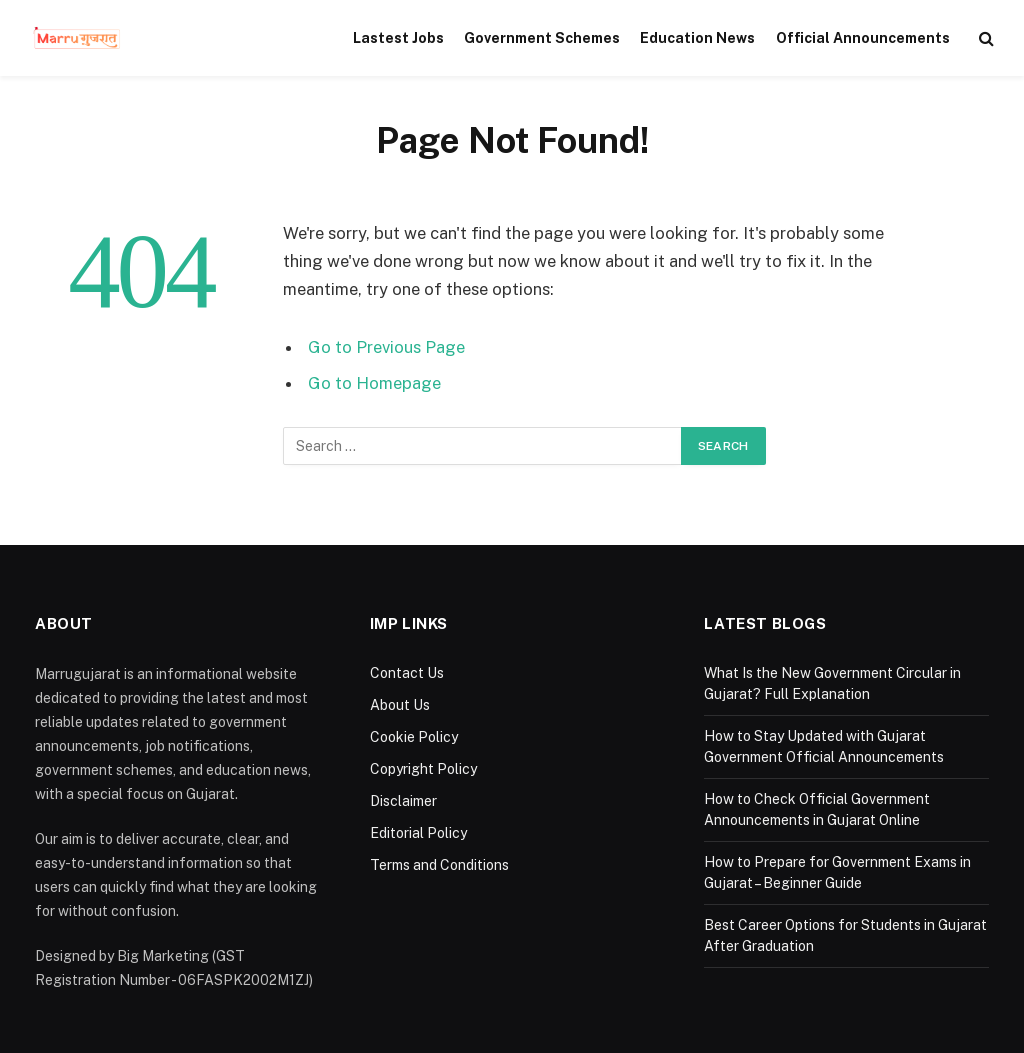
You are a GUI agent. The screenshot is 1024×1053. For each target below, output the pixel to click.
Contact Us (407, 673)
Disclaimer (403, 801)
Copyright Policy (423, 769)
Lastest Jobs (398, 38)
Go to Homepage (374, 383)
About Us (400, 705)
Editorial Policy (418, 833)
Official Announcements (863, 38)
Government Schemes (542, 38)
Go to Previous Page (386, 347)
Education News (697, 38)
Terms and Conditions (439, 865)
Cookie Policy (414, 737)
